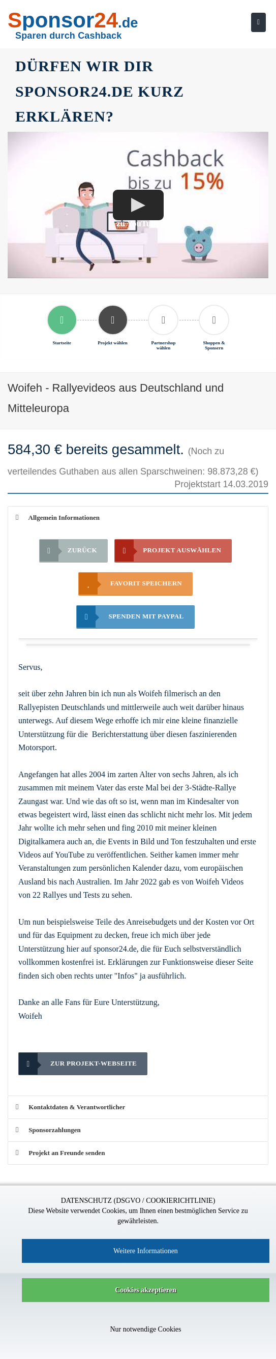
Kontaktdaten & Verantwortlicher (70, 1107)
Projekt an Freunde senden (60, 1153)
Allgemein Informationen (58, 517)
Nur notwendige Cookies (145, 1329)
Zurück (68, 551)
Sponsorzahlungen (48, 1130)
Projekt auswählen (168, 551)
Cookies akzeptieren (145, 1290)
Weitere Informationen (145, 1251)
